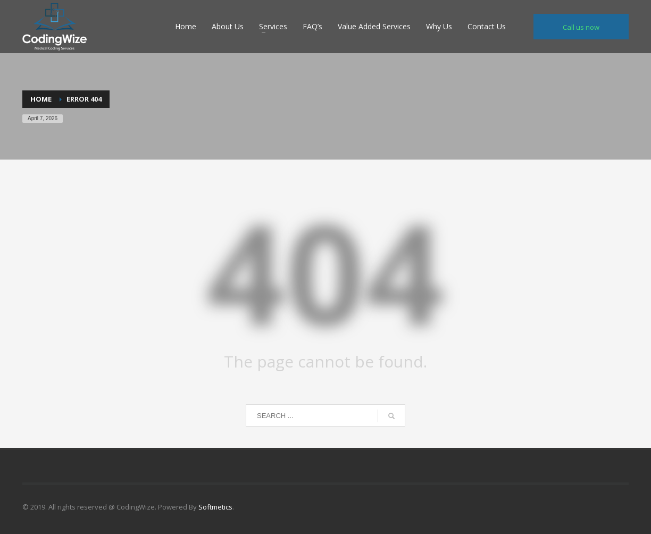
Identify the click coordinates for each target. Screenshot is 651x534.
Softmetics (215, 507)
